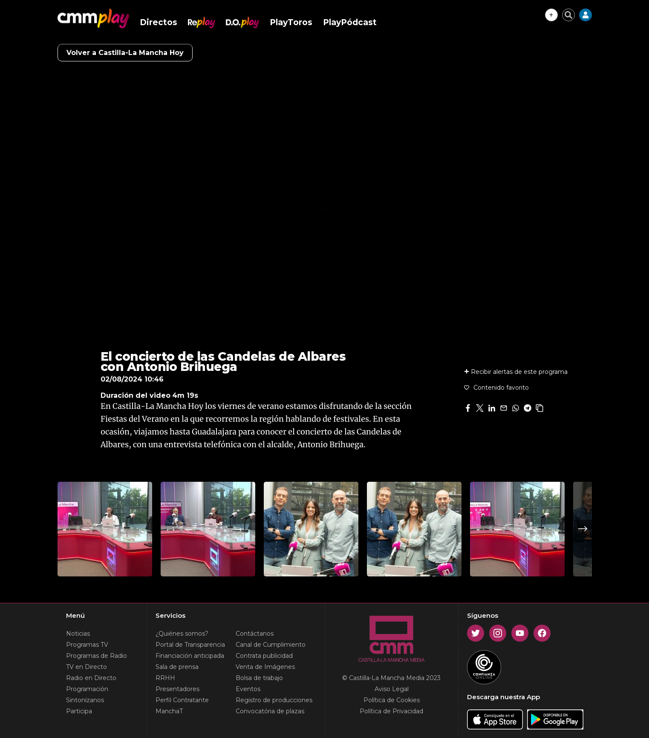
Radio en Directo (91, 678)
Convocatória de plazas (270, 711)
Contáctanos (255, 633)
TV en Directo (86, 667)
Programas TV (87, 644)
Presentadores (177, 689)
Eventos (248, 689)
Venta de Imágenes (265, 667)
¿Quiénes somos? (182, 633)
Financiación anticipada (190, 656)
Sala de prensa (177, 667)
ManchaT (169, 711)
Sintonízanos (85, 700)
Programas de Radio (96, 656)
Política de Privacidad (391, 711)
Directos (158, 22)
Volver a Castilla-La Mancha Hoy (125, 53)
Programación (87, 689)
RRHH (165, 678)
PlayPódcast (350, 22)
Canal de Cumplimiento (271, 644)
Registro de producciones (274, 700)
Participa (79, 711)
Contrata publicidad (264, 656)
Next (583, 529)
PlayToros (291, 22)
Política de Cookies (391, 700)
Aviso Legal (392, 689)
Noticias (78, 633)
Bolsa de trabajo (259, 678)
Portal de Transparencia (190, 644)
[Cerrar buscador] (568, 15)
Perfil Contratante (182, 700)
